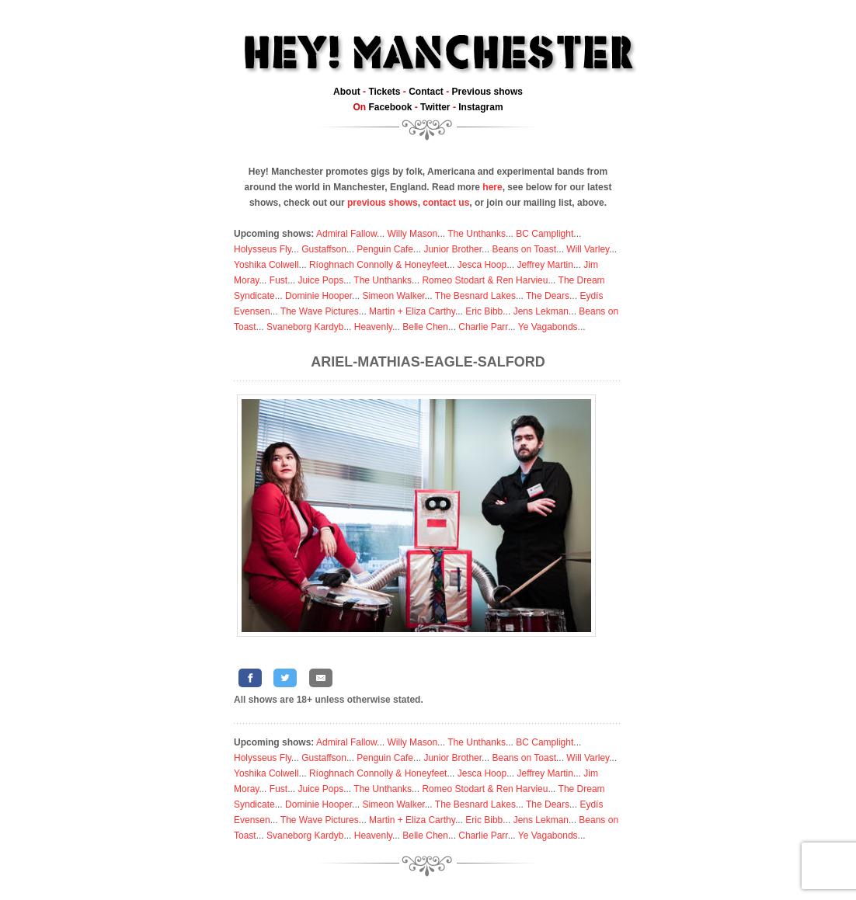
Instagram (480, 107)
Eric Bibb (484, 311)
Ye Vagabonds (548, 326)
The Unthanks (476, 233)
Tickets (384, 91)
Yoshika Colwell (266, 264)
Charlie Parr (482, 326)
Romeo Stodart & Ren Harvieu (485, 280)
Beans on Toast (524, 249)
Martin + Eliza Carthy (412, 311)
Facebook (390, 107)
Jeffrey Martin (544, 264)
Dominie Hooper (318, 295)
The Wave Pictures (319, 311)
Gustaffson (323, 249)
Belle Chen (425, 326)
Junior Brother (452, 249)
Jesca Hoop (482, 264)
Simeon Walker (393, 295)
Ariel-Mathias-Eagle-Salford (428, 362)
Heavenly (373, 326)
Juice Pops (320, 280)
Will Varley (587, 249)
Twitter (435, 107)
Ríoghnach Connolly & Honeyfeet (378, 264)
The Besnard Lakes (475, 295)
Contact (426, 91)
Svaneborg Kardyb (304, 326)
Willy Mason (412, 233)
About (346, 91)
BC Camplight (544, 233)
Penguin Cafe (385, 249)
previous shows (382, 202)
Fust (278, 280)
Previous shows (487, 91)
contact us (446, 202)
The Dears (547, 295)
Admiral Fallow (346, 233)
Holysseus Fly (262, 249)
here (492, 187)
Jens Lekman (541, 311)
